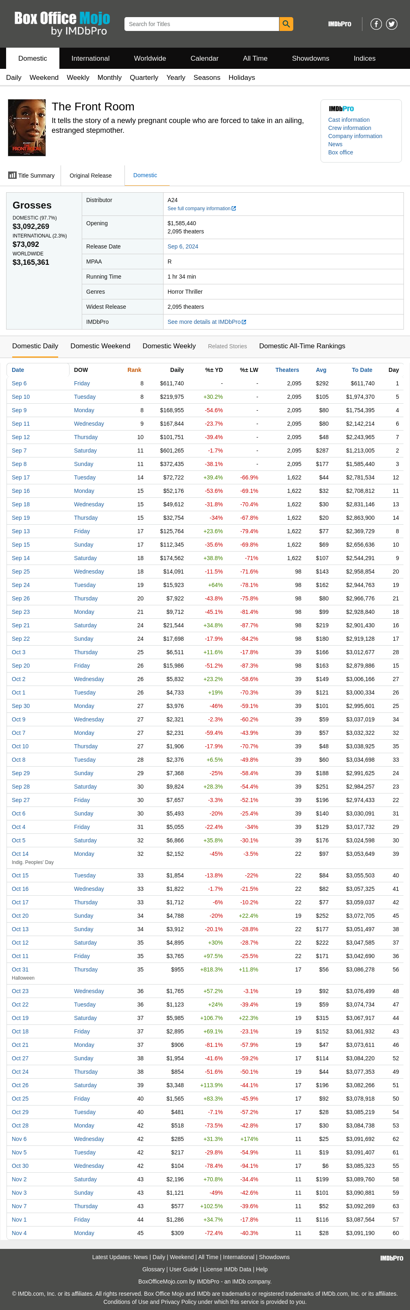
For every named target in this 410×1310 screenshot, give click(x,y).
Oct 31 (20, 969)
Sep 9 (19, 410)
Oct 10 (20, 746)
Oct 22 (20, 1004)
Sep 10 (21, 396)
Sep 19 (21, 517)
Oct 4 (18, 827)
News (335, 144)
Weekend (44, 77)
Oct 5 (18, 840)
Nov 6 (19, 1139)
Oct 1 (18, 692)
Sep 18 (21, 504)
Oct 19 (20, 1018)
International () (40, 236)
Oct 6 (18, 813)
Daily (14, 77)
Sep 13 (21, 531)
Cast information (349, 119)
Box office (340, 152)
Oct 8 (18, 759)
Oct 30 (20, 1166)
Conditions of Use (125, 1302)
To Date (362, 370)
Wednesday (89, 423)
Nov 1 (19, 1219)
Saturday (85, 450)
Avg (321, 370)
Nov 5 (19, 1152)
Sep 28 (21, 786)
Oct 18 (20, 1031)
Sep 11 (21, 423)
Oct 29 (20, 1112)
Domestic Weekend (100, 346)
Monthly (110, 77)
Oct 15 (20, 875)
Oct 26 (20, 1085)
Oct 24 (20, 1071)
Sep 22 (21, 638)
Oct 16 (20, 889)
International (91, 58)
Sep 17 (21, 477)
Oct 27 (20, 1058)
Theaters (287, 370)
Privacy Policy (178, 1302)
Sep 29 (21, 773)
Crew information (349, 128)
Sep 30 (21, 706)
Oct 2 (18, 679)
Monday (84, 410)
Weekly (78, 77)
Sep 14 (21, 558)
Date (18, 370)
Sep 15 (21, 544)
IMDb (239, 1281)
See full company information (202, 208)
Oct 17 (20, 902)
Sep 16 (21, 491)
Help (262, 1269)
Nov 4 (19, 1233)
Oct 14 (20, 854)
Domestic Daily (35, 346)
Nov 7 (19, 1206)
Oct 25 (20, 1098)
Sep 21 (21, 625)
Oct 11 (20, 956)
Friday (82, 383)
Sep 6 (19, 383)
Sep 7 (19, 450)
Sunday (83, 464)
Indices (365, 58)
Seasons (207, 77)
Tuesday (85, 396)
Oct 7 (18, 733)
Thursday (86, 437)
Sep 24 (21, 585)
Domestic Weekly (169, 346)
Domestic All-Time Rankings (302, 346)
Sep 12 (21, 437)
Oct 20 (20, 915)
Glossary (153, 1269)
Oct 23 (20, 991)
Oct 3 (18, 652)
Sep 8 (19, 464)
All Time (255, 58)
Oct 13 (20, 929)
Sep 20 (21, 665)
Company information (355, 136)
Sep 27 (21, 800)
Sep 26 (21, 598)
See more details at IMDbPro (207, 322)
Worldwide (150, 58)
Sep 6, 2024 (183, 246)
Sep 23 (21, 612)
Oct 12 (20, 942)
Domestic (32, 58)
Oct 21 (20, 1045)
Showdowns (310, 58)
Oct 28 (20, 1125)
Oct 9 (18, 719)
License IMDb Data (227, 1269)
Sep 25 (21, 571)
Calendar (205, 58)
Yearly (175, 77)
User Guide (184, 1269)
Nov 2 (19, 1179)
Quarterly (144, 77)
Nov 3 (19, 1192)
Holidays (242, 77)
